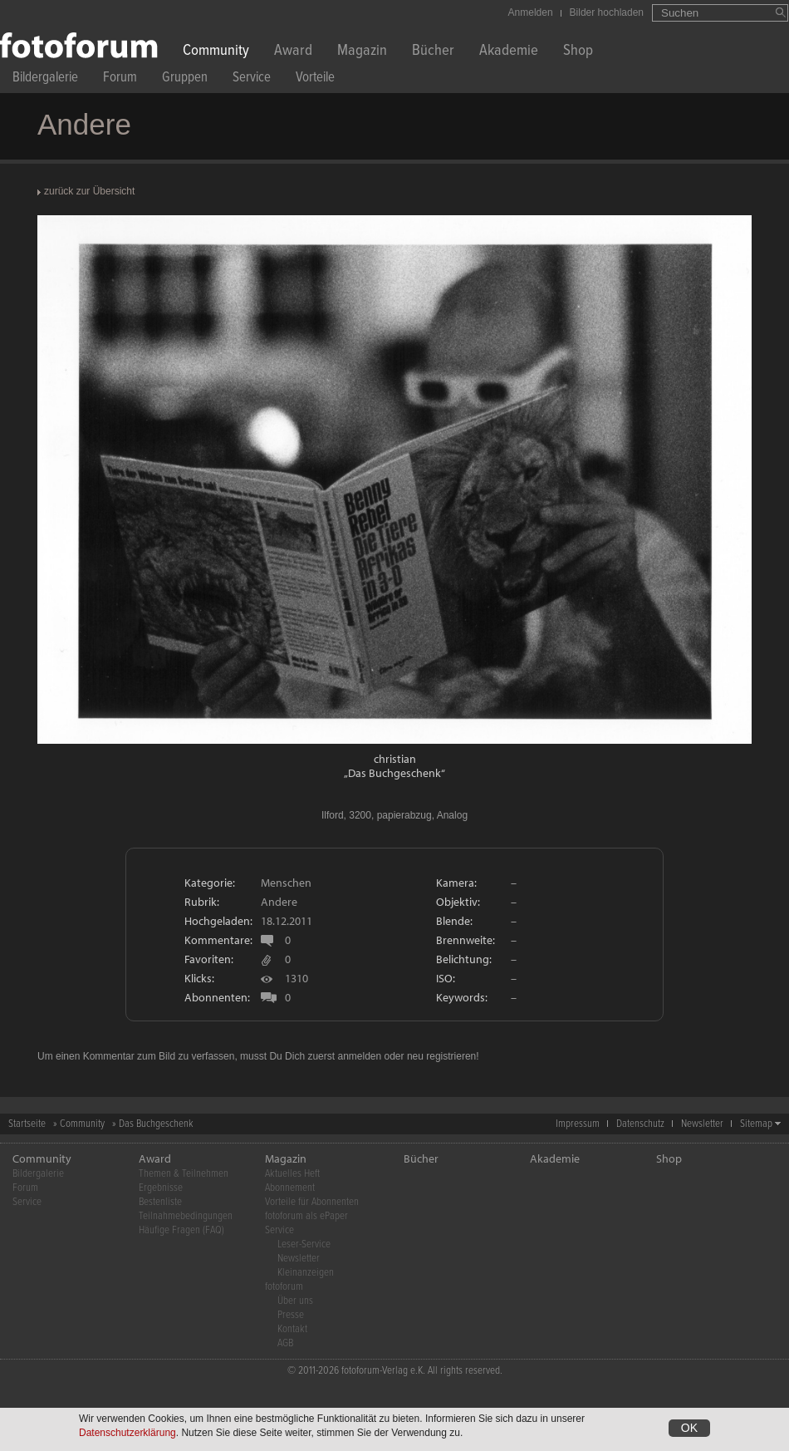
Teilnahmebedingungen (186, 1216)
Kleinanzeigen (305, 1273)
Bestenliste (160, 1202)
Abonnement (290, 1188)
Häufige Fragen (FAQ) (181, 1230)
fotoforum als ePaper (306, 1216)
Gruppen (185, 79)
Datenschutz (640, 1124)
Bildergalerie (45, 79)
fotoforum (284, 1287)
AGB (285, 1343)
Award (293, 52)
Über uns (295, 1301)
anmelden (359, 1056)
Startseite (27, 1124)
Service (252, 79)
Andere (279, 901)
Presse (290, 1315)
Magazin (362, 52)
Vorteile (315, 79)
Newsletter (702, 1124)
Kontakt (292, 1329)
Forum (120, 79)
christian (395, 758)
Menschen (286, 882)
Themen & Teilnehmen (183, 1174)
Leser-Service (304, 1244)
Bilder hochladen (607, 12)
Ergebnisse (161, 1188)
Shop (578, 52)
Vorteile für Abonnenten (312, 1202)
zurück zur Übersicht (89, 191)
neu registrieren (441, 1056)
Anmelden (530, 12)
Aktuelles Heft (292, 1174)
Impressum (578, 1124)
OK (689, 1427)
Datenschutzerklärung (127, 1433)
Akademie (508, 52)
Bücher (433, 52)
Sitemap (756, 1124)
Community (216, 52)
